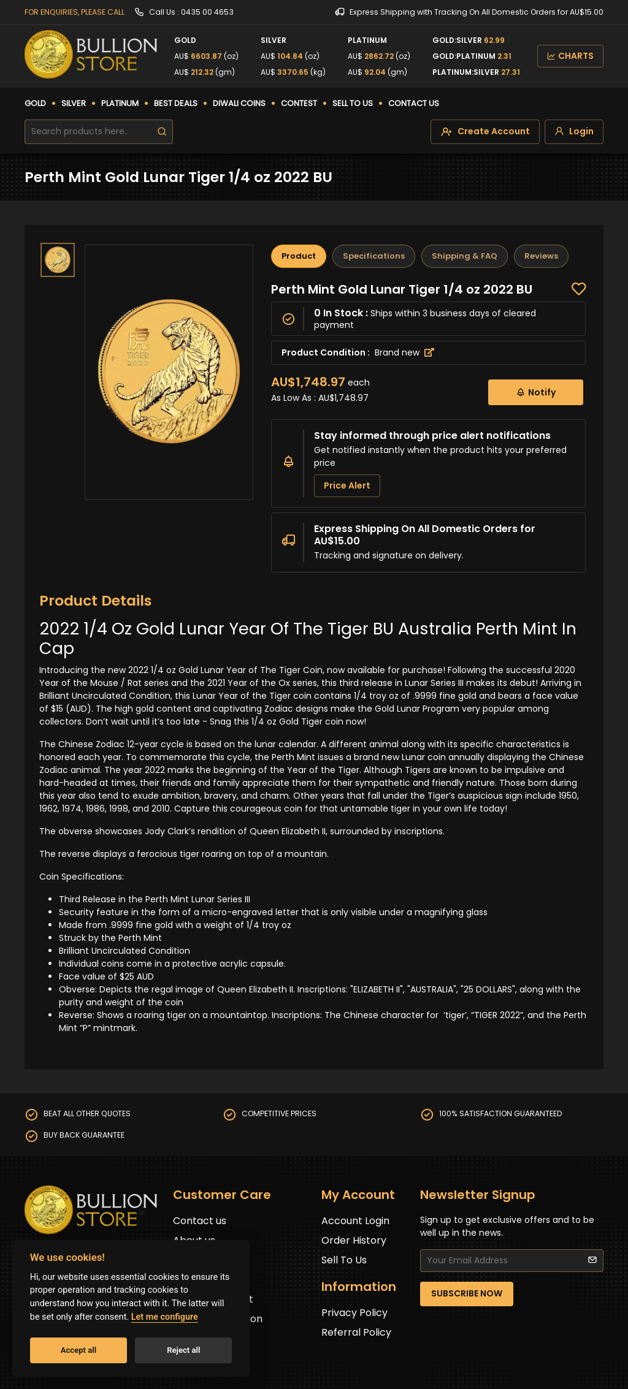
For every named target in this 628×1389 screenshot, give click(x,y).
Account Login (355, 1221)
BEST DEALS (175, 103)
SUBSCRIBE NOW (466, 1293)
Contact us (199, 1221)
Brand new (404, 352)
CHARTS (570, 56)
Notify (536, 392)
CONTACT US (413, 103)
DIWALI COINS (239, 103)
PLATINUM (120, 103)
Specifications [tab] (374, 256)
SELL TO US (352, 103)
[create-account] (485, 132)
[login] (574, 132)
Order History (353, 1240)
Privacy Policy (354, 1313)
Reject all (183, 1350)
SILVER (73, 103)
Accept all (78, 1350)
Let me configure (164, 1317)
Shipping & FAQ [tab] (464, 256)
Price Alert (347, 485)
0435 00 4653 (207, 12)
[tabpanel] (428, 427)
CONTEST (299, 103)
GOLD (35, 103)
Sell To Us (344, 1260)
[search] (162, 131)
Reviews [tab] (541, 256)
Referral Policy (356, 1332)
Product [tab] (298, 256)
